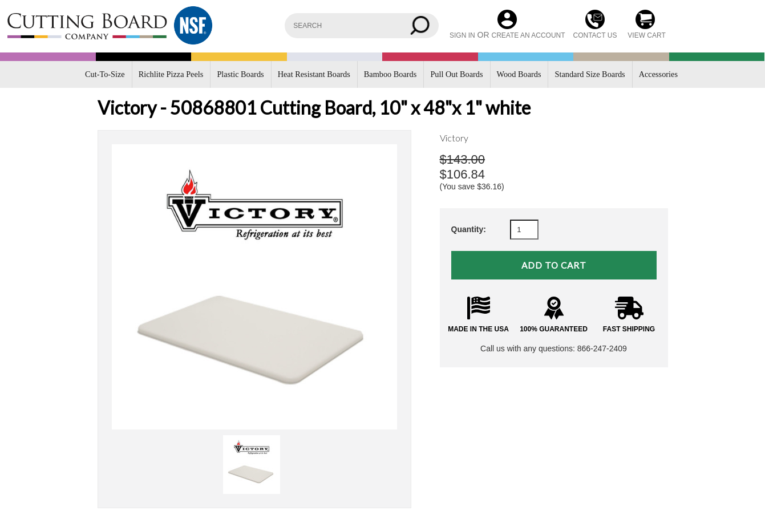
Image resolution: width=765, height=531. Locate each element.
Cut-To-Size (105, 74)
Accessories (658, 74)
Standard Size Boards (590, 74)
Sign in (462, 35)
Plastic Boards (240, 74)
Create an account (528, 35)
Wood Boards (519, 74)
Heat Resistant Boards (314, 74)
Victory (454, 137)
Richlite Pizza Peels (171, 74)
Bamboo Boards (390, 74)
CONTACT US (595, 35)
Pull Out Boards (456, 74)
